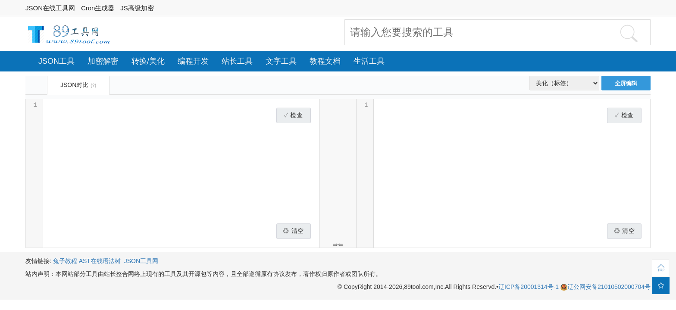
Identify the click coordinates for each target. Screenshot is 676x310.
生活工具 (369, 61)
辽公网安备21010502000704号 (605, 286)
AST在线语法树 (100, 260)
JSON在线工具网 (50, 8)
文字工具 (281, 61)
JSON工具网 (141, 260)
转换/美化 (148, 61)
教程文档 (325, 61)
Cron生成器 (98, 8)
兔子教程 (65, 260)
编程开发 (193, 61)
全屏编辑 (626, 83)
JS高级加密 (137, 8)
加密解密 (103, 61)
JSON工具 (56, 61)
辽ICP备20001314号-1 (529, 286)
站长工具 (237, 61)
